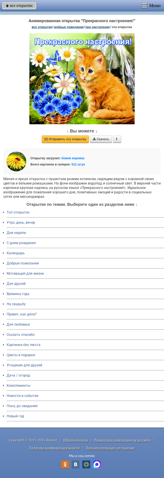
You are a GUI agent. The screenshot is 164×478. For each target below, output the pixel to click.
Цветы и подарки (21, 355)
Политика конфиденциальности (54, 448)
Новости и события (22, 396)
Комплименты (18, 385)
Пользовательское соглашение (110, 448)
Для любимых (18, 324)
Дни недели (16, 233)
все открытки (19, 5)
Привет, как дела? (22, 314)
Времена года (18, 294)
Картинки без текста (23, 345)
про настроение (97, 27)
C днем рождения (21, 243)
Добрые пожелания (23, 263)
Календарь (16, 253)
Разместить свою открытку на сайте (122, 440)
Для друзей (16, 284)
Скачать (101, 139)
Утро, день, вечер (21, 222)
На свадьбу (16, 304)
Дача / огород (18, 375)
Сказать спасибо (21, 334)
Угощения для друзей (24, 365)
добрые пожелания (69, 27)
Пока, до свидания (22, 406)
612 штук (78, 164)
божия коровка (72, 158)
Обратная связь (75, 440)
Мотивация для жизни (25, 273)
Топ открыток (18, 212)
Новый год (15, 416)
